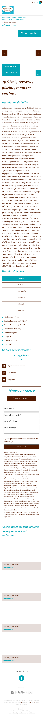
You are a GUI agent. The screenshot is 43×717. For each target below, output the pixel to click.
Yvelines (14, 17)
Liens (32, 702)
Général (21, 279)
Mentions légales (16, 702)
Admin (36, 702)
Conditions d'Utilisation (24, 514)
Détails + (21, 285)
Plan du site (7, 702)
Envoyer (21, 447)
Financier (21, 298)
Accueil (4, 17)
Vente (8, 17)
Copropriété (21, 291)
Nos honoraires (26, 702)
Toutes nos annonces (21, 704)
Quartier (21, 310)
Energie (21, 304)
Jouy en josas (21, 17)
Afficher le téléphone (21, 398)
